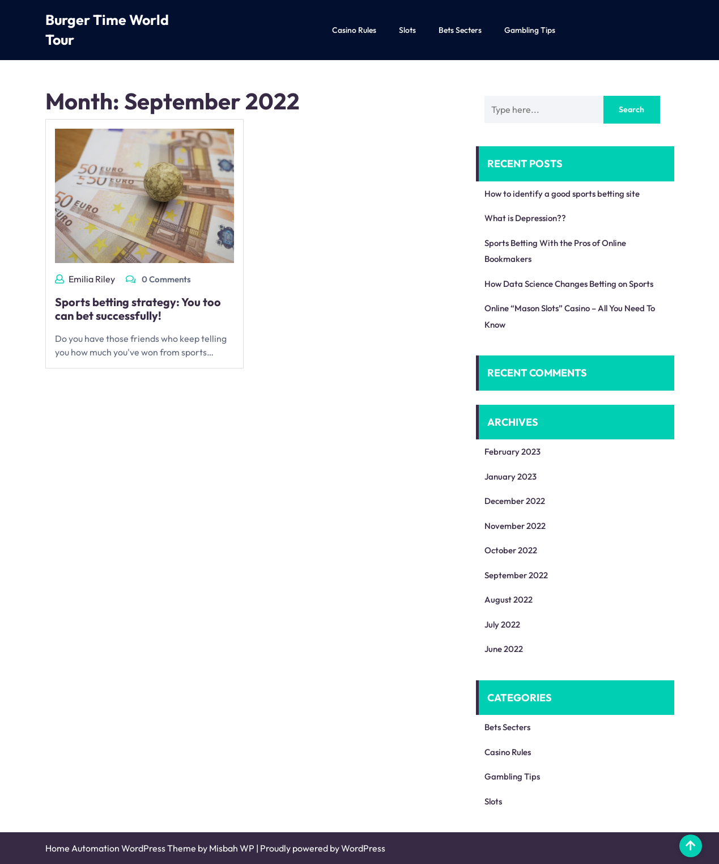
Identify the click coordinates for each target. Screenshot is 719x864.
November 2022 (515, 525)
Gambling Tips (529, 30)
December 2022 (514, 500)
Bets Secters (460, 30)
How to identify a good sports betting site (562, 193)
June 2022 (503, 648)
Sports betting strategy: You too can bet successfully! (138, 309)
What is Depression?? (525, 218)
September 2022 (516, 575)
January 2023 (510, 476)
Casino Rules (354, 30)
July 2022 (502, 624)
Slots (407, 30)
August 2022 (508, 599)
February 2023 (512, 451)
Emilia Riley (92, 279)
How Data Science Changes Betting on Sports (568, 283)
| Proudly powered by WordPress (320, 848)
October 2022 (510, 550)
